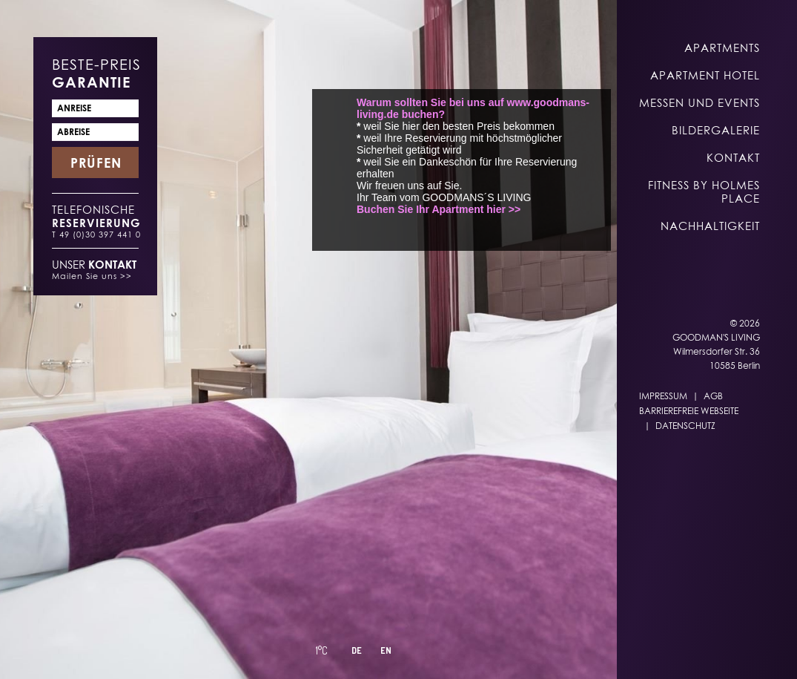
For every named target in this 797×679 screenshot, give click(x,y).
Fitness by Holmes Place (704, 191)
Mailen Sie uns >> (92, 276)
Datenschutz (685, 425)
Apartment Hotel (705, 75)
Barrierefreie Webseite (688, 410)
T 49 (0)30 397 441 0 (96, 234)
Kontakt (733, 157)
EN (385, 650)
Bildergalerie (716, 130)
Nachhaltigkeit (710, 225)
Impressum (663, 395)
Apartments (722, 47)
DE (356, 650)
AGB (713, 395)
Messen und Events (699, 102)
